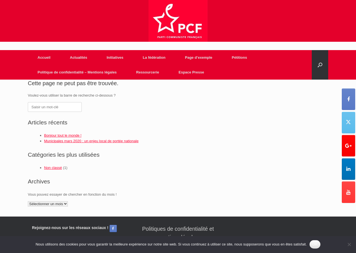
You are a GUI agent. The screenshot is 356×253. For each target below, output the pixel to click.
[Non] (349, 244)
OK (315, 244)
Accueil (44, 57)
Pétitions (239, 57)
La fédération (154, 57)
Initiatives (115, 57)
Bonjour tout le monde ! (62, 135)
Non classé (53, 168)
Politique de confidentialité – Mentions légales (77, 72)
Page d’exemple (198, 57)
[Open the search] (320, 65)
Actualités (78, 57)
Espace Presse (191, 72)
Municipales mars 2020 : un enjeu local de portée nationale (91, 141)
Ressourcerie (147, 72)
